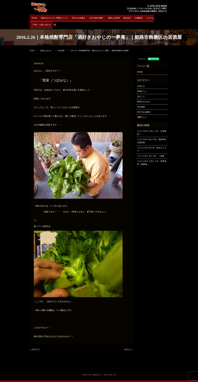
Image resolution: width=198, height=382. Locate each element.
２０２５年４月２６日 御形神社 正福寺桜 (152, 131)
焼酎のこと (142, 108)
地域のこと (142, 82)
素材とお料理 (107, 17)
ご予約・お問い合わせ (152, 17)
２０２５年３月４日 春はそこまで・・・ (151, 140)
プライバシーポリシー (91, 366)
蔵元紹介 (119, 17)
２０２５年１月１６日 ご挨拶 (150, 147)
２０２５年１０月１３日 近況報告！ (151, 123)
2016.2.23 (36, 340)
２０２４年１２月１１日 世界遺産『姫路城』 (151, 153)
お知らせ (141, 77)
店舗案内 (128, 17)
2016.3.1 (127, 340)
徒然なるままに (46, 41)
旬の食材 (61, 41)
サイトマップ (110, 366)
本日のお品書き (75, 17)
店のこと (141, 87)
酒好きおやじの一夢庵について (52, 17)
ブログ (137, 17)
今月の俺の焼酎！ (91, 17)
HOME (34, 17)
